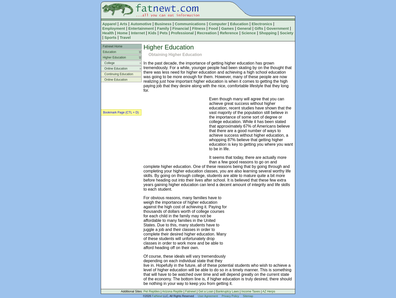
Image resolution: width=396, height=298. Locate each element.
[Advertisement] (175, 129)
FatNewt (157, 295)
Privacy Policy (230, 295)
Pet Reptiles (151, 291)
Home (122, 33)
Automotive (141, 24)
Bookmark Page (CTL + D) (121, 112)
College (108, 63)
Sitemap (248, 295)
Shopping (268, 33)
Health (108, 33)
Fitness (199, 28)
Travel (125, 37)
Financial (180, 28)
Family (163, 28)
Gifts (259, 28)
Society (286, 33)
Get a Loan (205, 291)
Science (248, 33)
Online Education (114, 68)
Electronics (262, 24)
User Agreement (208, 295)
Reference (229, 33)
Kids (152, 33)
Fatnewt (190, 291)
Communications (190, 24)
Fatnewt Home (111, 46)
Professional (182, 33)
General (244, 28)
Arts (123, 24)
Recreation (207, 33)
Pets (164, 33)
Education (239, 24)
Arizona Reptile (172, 291)
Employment (113, 28)
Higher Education (113, 57)
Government (277, 28)
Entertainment (141, 28)
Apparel (109, 24)
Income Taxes (250, 291)
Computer (218, 24)
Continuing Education (117, 74)
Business (163, 24)
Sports (111, 37)
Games (227, 28)
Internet (138, 33)
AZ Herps (268, 291)
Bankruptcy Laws (227, 291)
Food (213, 28)
